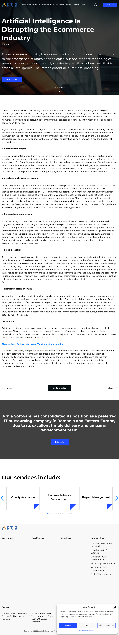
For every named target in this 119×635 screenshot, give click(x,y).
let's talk (59, 442)
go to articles (59, 388)
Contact (83, 4)
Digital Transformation (101, 574)
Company (75, 4)
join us (110, 5)
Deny (87, 625)
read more (11, 79)
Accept (68, 625)
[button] (114, 607)
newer (9, 388)
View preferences (106, 625)
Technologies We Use (63, 4)
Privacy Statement (86, 631)
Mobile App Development (103, 563)
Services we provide (30, 4)
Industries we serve (46, 4)
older (110, 388)
